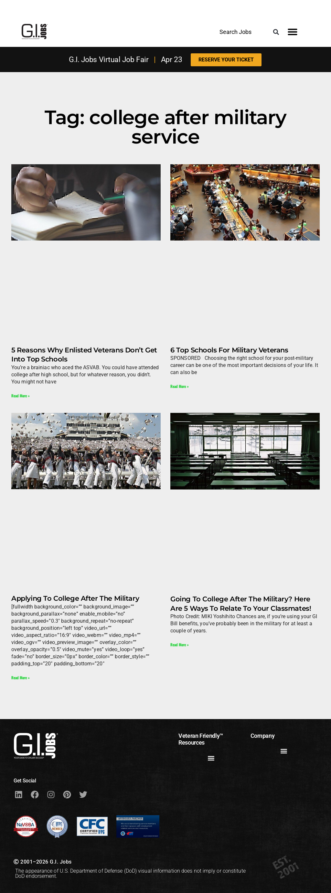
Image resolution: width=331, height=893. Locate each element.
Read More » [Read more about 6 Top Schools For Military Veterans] (179, 386)
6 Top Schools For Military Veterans (229, 350)
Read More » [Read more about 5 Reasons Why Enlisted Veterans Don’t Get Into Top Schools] (20, 395)
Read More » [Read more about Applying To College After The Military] (20, 677)
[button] (276, 32)
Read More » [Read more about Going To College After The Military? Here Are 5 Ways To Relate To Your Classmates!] (179, 644)
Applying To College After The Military (75, 598)
